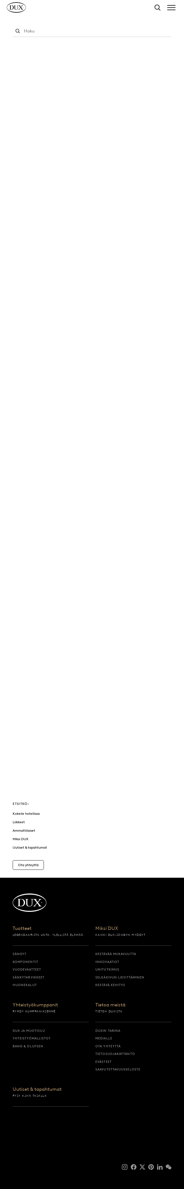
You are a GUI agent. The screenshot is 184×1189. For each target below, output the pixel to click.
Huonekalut (25, 985)
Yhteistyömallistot (32, 1038)
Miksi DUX (20, 839)
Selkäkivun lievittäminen (119, 977)
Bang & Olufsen (28, 1046)
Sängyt (20, 954)
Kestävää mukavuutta (115, 954)
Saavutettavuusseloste (117, 1069)
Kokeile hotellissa (26, 813)
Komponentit (25, 962)
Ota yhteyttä (108, 1046)
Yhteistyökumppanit (35, 1005)
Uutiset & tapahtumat (30, 847)
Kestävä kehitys (110, 985)
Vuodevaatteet (27, 969)
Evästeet (103, 1062)
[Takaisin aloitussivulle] (22, 10)
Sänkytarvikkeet (29, 977)
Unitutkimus (107, 969)
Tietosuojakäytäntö (115, 1054)
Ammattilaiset (24, 830)
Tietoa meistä (110, 1005)
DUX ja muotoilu (29, 1031)
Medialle (103, 1038)
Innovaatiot (107, 962)
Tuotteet (22, 928)
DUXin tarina (107, 1031)
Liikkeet (19, 822)
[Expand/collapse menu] (171, 8)
